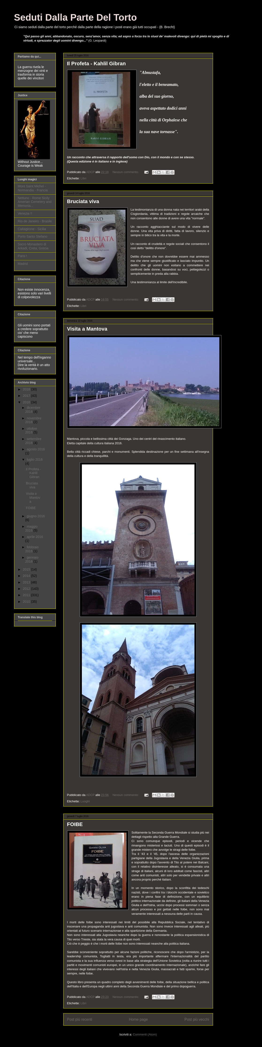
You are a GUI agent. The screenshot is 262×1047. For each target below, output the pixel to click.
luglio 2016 (35, 459)
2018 (27, 389)
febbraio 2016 (31, 549)
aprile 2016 (35, 537)
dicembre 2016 (32, 409)
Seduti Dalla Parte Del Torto (75, 17)
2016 (27, 402)
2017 (27, 396)
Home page (138, 1019)
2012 (27, 589)
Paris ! (22, 256)
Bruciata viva (83, 201)
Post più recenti (79, 1019)
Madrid (23, 264)
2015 (27, 569)
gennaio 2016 (31, 559)
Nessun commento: (126, 172)
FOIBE (75, 824)
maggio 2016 (31, 528)
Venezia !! (25, 213)
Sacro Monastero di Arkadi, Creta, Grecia (33, 246)
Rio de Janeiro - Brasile (35, 221)
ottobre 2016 (31, 430)
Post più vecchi (197, 1019)
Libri (83, 178)
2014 (27, 576)
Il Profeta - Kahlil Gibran (96, 63)
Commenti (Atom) (145, 1034)
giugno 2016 (36, 516)
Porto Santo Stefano (32, 236)
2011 (27, 595)
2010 (27, 601)
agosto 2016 (36, 449)
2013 (27, 582)
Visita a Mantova (87, 329)
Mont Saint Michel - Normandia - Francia (33, 188)
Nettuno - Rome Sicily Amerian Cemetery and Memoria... (35, 202)
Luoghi (85, 801)
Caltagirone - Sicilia (32, 229)
